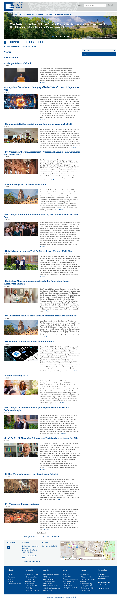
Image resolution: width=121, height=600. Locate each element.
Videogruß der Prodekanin (18, 63)
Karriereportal (30, 582)
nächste (57, 537)
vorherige (27, 537)
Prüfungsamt (48, 584)
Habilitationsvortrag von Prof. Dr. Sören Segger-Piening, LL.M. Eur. (38, 251)
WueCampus (66, 577)
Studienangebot (31, 577)
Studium (39, 14)
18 (52, 537)
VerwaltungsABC (31, 586)
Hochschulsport (49, 579)
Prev (8, 25)
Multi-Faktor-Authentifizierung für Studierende (29, 341)
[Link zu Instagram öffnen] (9, 547)
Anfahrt (46, 542)
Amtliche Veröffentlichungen (32, 589)
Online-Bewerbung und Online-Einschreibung (68, 583)
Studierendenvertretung (51, 588)
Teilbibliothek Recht (62, 14)
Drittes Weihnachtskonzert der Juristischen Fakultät (31, 474)
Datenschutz (59, 597)
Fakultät (17, 14)
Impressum (49, 597)
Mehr (43, 82)
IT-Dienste (47, 577)
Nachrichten (29, 579)
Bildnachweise (103, 577)
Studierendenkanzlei (50, 586)
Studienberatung (49, 582)
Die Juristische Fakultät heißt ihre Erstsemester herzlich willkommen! (40, 315)
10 (48, 537)
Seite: (100, 588)
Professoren (29, 14)
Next (113, 25)
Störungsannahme (86, 586)
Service (49, 14)
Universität (29, 570)
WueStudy (65, 575)
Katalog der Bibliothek (69, 588)
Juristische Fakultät (26, 42)
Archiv (34, 46)
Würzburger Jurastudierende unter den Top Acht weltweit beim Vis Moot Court (41, 216)
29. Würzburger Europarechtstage (22, 504)
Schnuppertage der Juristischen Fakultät (26, 184)
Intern (80, 5)
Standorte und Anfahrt (87, 579)
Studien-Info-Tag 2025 (16, 375)
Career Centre (48, 590)
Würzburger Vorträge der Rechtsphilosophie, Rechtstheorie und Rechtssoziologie (36, 409)
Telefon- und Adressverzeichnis (86, 576)
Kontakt (26, 542)
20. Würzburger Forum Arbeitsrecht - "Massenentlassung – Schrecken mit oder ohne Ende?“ (42, 153)
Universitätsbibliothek (51, 575)
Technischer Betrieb (87, 588)
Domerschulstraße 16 (49, 546)
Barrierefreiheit (71, 597)
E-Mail (26, 558)
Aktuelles (26, 46)
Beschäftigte (30, 584)
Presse (83, 582)
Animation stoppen (110, 37)
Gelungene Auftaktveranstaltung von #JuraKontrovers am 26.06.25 (39, 124)
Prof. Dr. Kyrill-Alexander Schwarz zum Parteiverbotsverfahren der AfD (41, 438)
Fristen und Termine (32, 575)
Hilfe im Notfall (85, 590)
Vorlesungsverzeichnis (70, 579)
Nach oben (102, 579)
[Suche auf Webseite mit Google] (95, 5)
